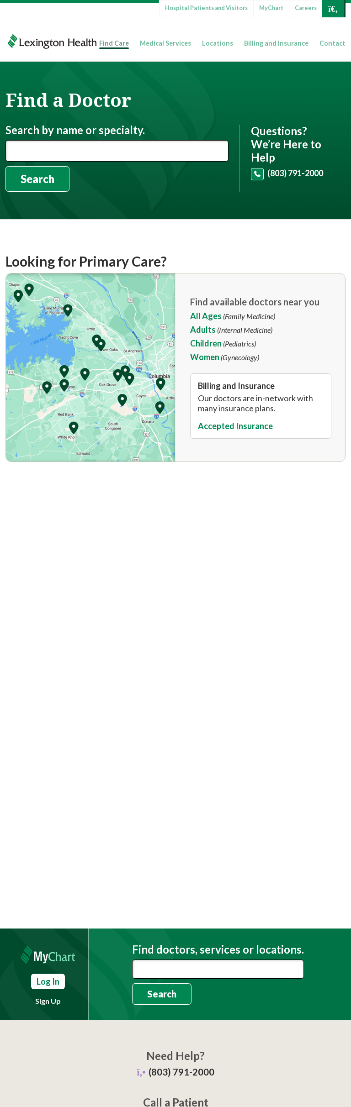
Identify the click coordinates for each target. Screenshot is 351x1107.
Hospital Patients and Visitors (206, 7)
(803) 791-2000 (295, 173)
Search (37, 178)
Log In (48, 981)
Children (206, 343)
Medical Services (165, 43)
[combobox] (218, 969)
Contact (332, 43)
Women (204, 357)
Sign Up (48, 1001)
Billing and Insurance (276, 43)
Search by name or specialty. (75, 130)
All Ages (206, 316)
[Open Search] (333, 8)
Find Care (114, 43)
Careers (306, 7)
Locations (217, 43)
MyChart (271, 7)
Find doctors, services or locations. (218, 949)
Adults (203, 330)
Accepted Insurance (235, 426)
